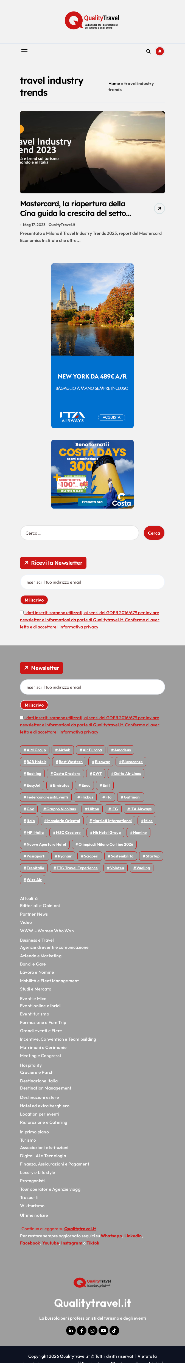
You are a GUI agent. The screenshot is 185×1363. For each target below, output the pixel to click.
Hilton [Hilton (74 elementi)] (93, 809)
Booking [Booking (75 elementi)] (34, 773)
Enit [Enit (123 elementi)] (106, 785)
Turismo (28, 1140)
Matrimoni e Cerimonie (43, 1047)
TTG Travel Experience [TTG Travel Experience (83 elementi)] (77, 868)
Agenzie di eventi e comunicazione (54, 947)
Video (26, 922)
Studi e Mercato (35, 989)
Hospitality (31, 1065)
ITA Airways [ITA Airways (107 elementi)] (141, 809)
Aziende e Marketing (40, 956)
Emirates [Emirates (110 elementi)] (61, 785)
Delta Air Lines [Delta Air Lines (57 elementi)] (127, 773)
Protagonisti (32, 1181)
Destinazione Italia (39, 1080)
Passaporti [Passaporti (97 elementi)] (36, 856)
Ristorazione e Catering (44, 1122)
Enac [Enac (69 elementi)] (86, 785)
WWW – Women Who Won (47, 930)
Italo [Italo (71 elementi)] (31, 821)
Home (114, 83)
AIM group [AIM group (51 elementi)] (36, 750)
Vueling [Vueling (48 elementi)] (143, 868)
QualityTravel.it (62, 224)
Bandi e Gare (33, 964)
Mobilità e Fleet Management (49, 981)
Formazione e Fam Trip (43, 1022)
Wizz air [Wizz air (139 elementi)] (34, 879)
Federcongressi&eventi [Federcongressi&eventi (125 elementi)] (47, 797)
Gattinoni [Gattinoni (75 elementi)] (132, 797)
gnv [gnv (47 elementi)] (30, 809)
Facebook (30, 1243)
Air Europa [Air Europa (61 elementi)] (92, 750)
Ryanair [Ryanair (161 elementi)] (65, 856)
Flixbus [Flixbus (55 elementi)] (86, 797)
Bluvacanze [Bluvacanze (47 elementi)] (132, 762)
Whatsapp (111, 1235)
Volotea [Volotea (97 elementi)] (117, 868)
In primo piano (34, 1132)
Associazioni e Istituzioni (44, 1147)
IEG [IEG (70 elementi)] (114, 809)
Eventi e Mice (33, 998)
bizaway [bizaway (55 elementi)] (102, 762)
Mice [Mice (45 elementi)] (148, 821)
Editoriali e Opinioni (40, 905)
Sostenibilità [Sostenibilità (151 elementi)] (122, 856)
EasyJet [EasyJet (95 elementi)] (34, 785)
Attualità (29, 898)
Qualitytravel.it (92, 1303)
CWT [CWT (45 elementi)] (97, 773)
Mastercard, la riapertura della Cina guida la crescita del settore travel (74, 213)
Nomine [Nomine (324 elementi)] (140, 832)
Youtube (50, 1243)
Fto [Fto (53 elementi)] (108, 797)
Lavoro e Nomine (37, 972)
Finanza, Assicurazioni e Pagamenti (55, 1164)
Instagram (71, 1243)
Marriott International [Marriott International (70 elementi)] (112, 821)
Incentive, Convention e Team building (58, 1039)
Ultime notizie (34, 1215)
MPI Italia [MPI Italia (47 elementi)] (35, 832)
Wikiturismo (32, 1206)
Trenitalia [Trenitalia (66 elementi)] (35, 868)
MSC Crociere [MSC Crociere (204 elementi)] (68, 832)
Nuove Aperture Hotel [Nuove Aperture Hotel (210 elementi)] (46, 844)
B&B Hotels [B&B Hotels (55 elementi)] (36, 762)
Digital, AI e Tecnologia (43, 1156)
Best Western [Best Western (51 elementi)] (71, 762)
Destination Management (45, 1088)
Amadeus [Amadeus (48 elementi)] (122, 750)
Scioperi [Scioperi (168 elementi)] (91, 856)
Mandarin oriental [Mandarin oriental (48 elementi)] (63, 821)
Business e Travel (37, 940)
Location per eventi (39, 1114)
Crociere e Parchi (37, 1072)
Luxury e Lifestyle (37, 1172)
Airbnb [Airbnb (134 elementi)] (64, 750)
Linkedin (133, 1235)
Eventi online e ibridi (40, 1006)
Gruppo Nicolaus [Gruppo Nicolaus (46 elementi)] (61, 809)
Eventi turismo (34, 1014)
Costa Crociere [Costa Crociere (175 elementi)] (67, 773)
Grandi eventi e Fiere (41, 1031)
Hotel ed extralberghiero (44, 1106)
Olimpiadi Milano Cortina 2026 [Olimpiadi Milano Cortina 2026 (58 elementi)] (106, 844)
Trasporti (29, 1197)
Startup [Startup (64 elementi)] (152, 856)
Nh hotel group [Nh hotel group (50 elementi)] (107, 832)
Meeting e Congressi (40, 1056)
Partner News (34, 914)
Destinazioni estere (39, 1097)
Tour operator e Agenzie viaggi (51, 1189)
